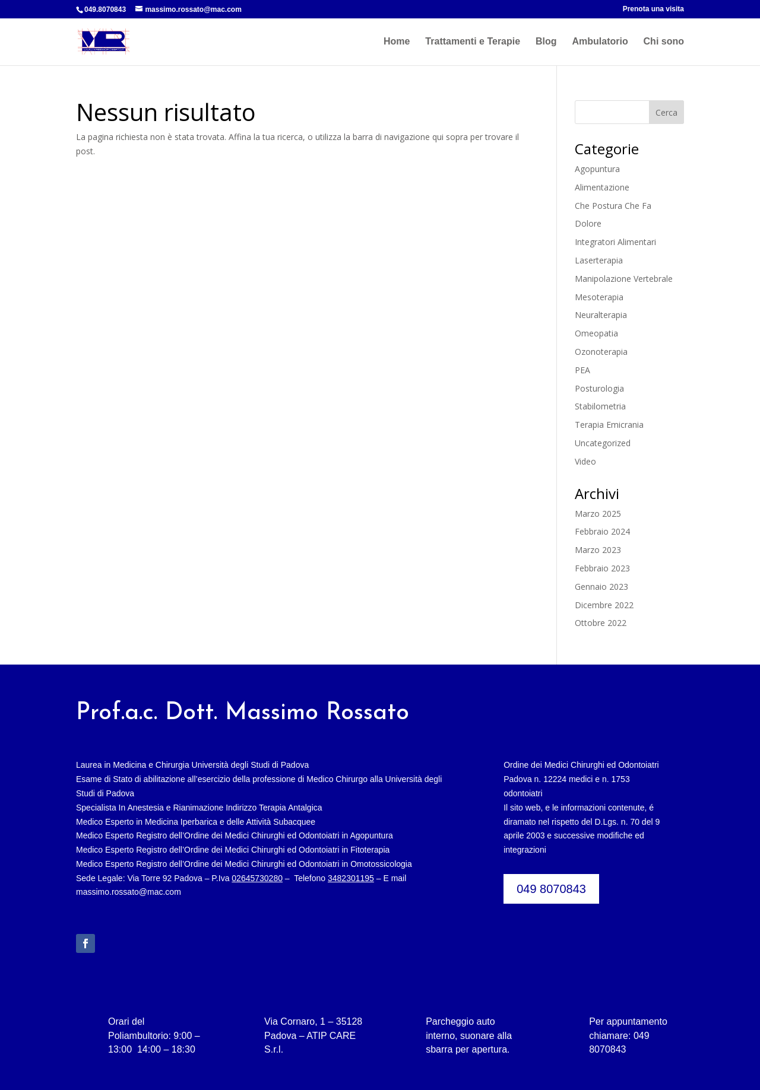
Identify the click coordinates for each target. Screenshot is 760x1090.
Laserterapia (599, 260)
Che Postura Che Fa (613, 205)
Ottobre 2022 (600, 622)
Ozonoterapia (601, 351)
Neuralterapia (601, 314)
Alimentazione (602, 187)
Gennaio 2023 (601, 586)
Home (397, 41)
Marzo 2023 (598, 549)
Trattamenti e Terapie (472, 41)
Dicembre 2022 (604, 605)
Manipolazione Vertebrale (624, 278)
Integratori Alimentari (615, 241)
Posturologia (599, 388)
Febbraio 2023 (602, 568)
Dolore (588, 223)
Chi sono (664, 41)
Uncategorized (603, 443)
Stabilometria (600, 406)
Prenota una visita (653, 9)
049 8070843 (551, 888)
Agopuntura (597, 168)
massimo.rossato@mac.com (128, 892)
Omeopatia (596, 333)
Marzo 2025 (598, 513)
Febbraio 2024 (602, 531)
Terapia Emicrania (609, 424)
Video (585, 461)
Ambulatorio (600, 41)
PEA (582, 370)
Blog (546, 41)
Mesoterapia (599, 297)
